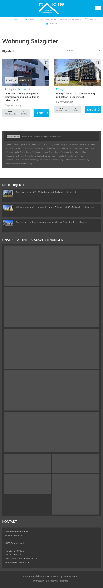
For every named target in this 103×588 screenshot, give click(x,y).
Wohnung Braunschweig (71, 152)
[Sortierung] (81, 50)
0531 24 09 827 (15, 19)
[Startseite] (51, 8)
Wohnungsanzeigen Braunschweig (46, 152)
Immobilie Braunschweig (66, 156)
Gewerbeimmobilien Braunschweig (80, 144)
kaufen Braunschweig (46, 156)
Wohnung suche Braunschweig (81, 148)
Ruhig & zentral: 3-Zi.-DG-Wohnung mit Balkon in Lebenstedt (46, 192)
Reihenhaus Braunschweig (57, 148)
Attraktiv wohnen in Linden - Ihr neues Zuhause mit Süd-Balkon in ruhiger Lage (55, 207)
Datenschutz (52, 580)
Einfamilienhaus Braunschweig (77, 159)
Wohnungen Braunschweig (34, 148)
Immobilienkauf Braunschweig (51, 159)
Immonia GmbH (70, 576)
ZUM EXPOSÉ (41, 113)
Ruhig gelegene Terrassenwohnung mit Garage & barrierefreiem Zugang (52, 222)
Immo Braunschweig (14, 148)
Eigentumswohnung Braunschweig (51, 144)
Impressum (38, 580)
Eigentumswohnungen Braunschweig (21, 144)
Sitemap (64, 580)
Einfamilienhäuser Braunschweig (19, 163)
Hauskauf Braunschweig (28, 159)
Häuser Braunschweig (27, 156)
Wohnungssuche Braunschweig (18, 152)
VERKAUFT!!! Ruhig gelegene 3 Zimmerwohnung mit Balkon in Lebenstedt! (22, 97)
